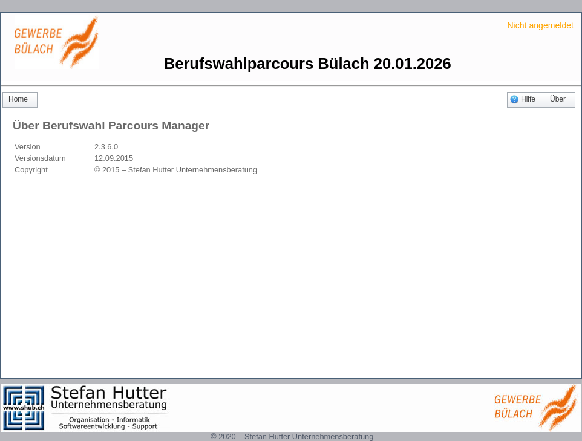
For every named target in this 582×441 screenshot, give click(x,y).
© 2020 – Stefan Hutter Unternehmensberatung (292, 436)
